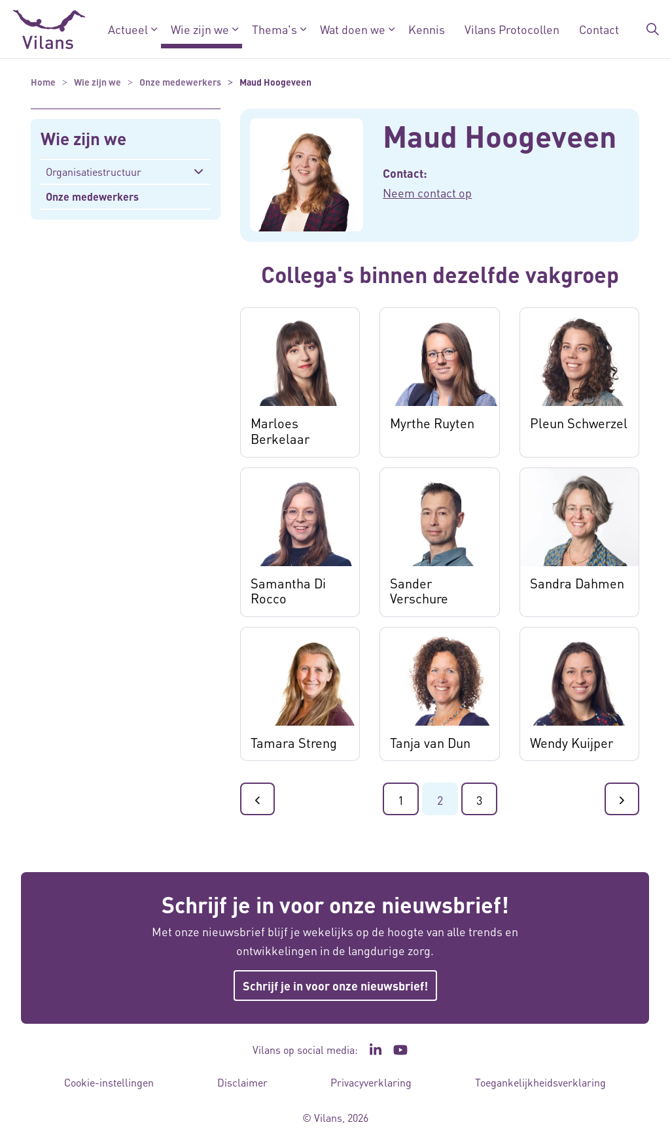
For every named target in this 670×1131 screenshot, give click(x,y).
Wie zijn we (200, 29)
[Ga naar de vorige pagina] (257, 799)
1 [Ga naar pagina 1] (401, 799)
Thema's (274, 29)
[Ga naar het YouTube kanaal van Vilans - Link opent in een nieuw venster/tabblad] (400, 1049)
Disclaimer (242, 1082)
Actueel (128, 29)
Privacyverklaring (371, 1082)
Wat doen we (352, 29)
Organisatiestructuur (93, 171)
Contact (599, 29)
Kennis (426, 29)
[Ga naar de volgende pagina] (622, 799)
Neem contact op (427, 192)
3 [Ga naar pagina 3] (479, 799)
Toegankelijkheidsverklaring (540, 1082)
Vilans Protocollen (512, 29)
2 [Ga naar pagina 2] (440, 799)
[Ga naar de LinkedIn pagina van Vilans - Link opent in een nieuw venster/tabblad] (375, 1049)
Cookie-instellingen (109, 1082)
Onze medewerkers (92, 196)
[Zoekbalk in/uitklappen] (653, 29)
